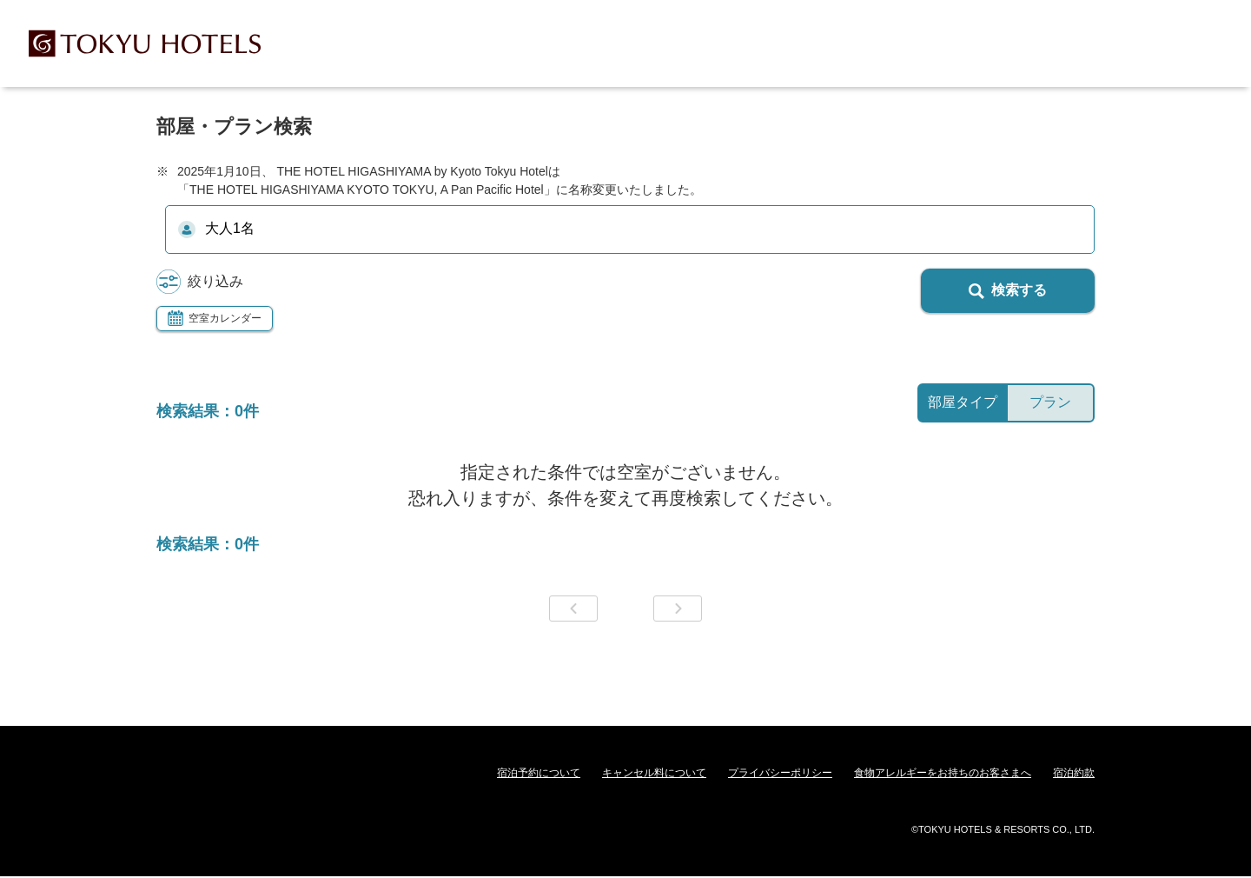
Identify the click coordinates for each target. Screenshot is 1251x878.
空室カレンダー (214, 318)
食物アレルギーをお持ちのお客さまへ (942, 773)
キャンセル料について (654, 773)
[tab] (961, 403)
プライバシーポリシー (780, 773)
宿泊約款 (1074, 773)
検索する (1008, 291)
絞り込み (199, 282)
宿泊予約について (538, 773)
